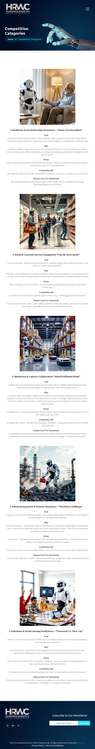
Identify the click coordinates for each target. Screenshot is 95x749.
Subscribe (84, 723)
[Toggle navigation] (87, 9)
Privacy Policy (38, 745)
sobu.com (81, 743)
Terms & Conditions (54, 745)
